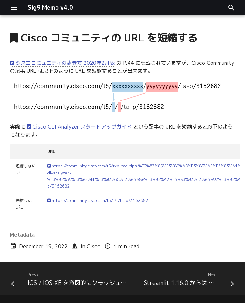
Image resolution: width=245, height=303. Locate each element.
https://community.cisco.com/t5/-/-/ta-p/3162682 (100, 200)
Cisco (93, 246)
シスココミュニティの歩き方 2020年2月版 (65, 62)
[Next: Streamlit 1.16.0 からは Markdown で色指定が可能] (188, 281)
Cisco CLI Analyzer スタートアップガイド (82, 126)
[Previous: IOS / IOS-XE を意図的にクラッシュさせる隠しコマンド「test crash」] (71, 281)
